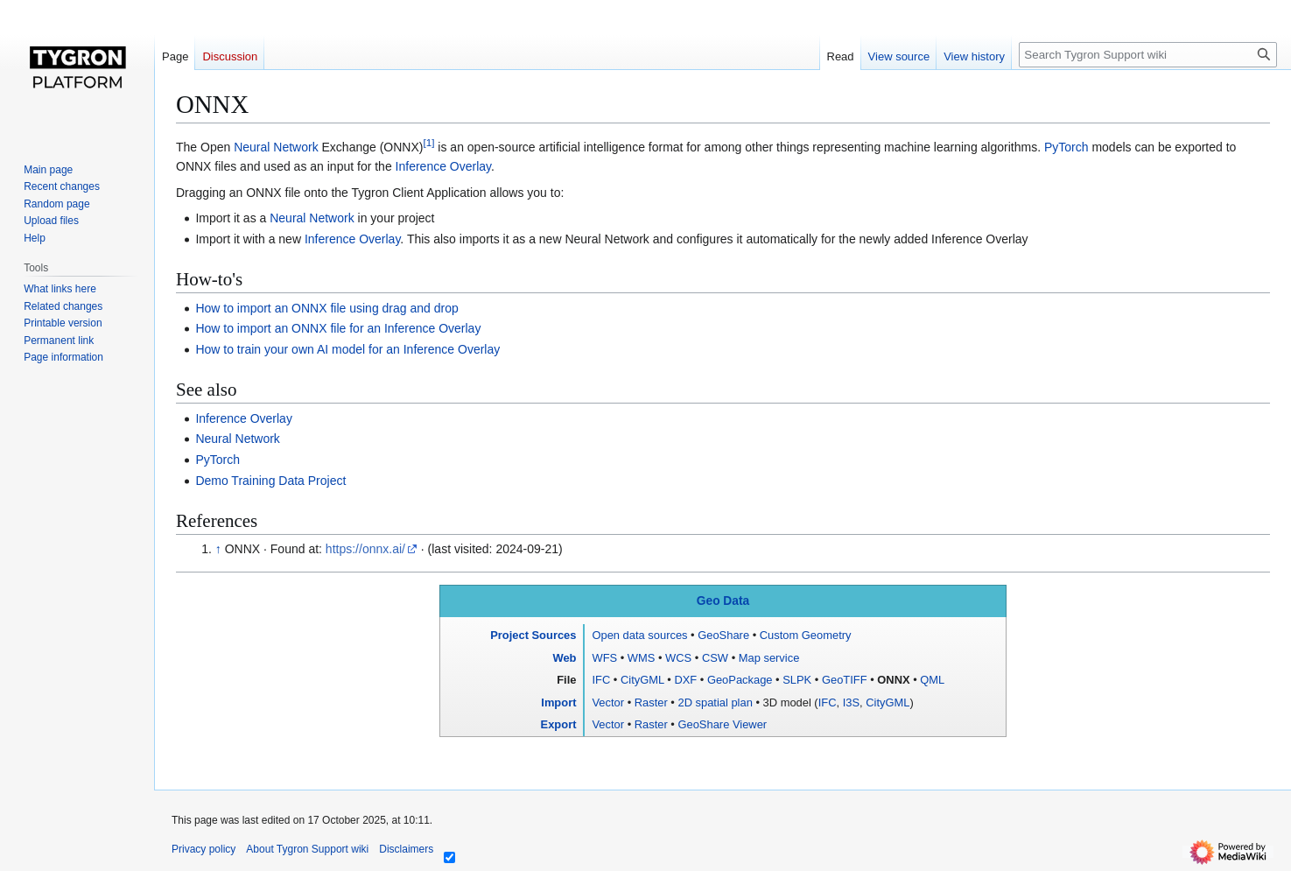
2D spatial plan (714, 702)
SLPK (796, 679)
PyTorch (1066, 147)
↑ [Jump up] (218, 549)
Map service (769, 657)
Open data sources (639, 635)
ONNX (893, 679)
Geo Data (723, 601)
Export (559, 724)
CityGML (642, 679)
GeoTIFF (844, 679)
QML (932, 679)
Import (558, 702)
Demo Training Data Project (270, 481)
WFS (604, 657)
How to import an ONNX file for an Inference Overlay (338, 328)
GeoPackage (740, 679)
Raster (651, 702)
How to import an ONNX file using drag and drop (326, 308)
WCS (678, 657)
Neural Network (276, 147)
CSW (715, 657)
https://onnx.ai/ (365, 549)
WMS (642, 657)
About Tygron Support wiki (307, 849)
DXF (685, 679)
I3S (851, 702)
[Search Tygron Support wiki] (1148, 54)
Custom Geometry (806, 635)
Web (564, 657)
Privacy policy (203, 849)
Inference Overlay (443, 166)
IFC (601, 679)
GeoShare (723, 635)
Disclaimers (406, 849)
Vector (608, 702)
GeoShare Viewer (722, 724)
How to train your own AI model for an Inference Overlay (347, 349)
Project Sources (533, 635)
